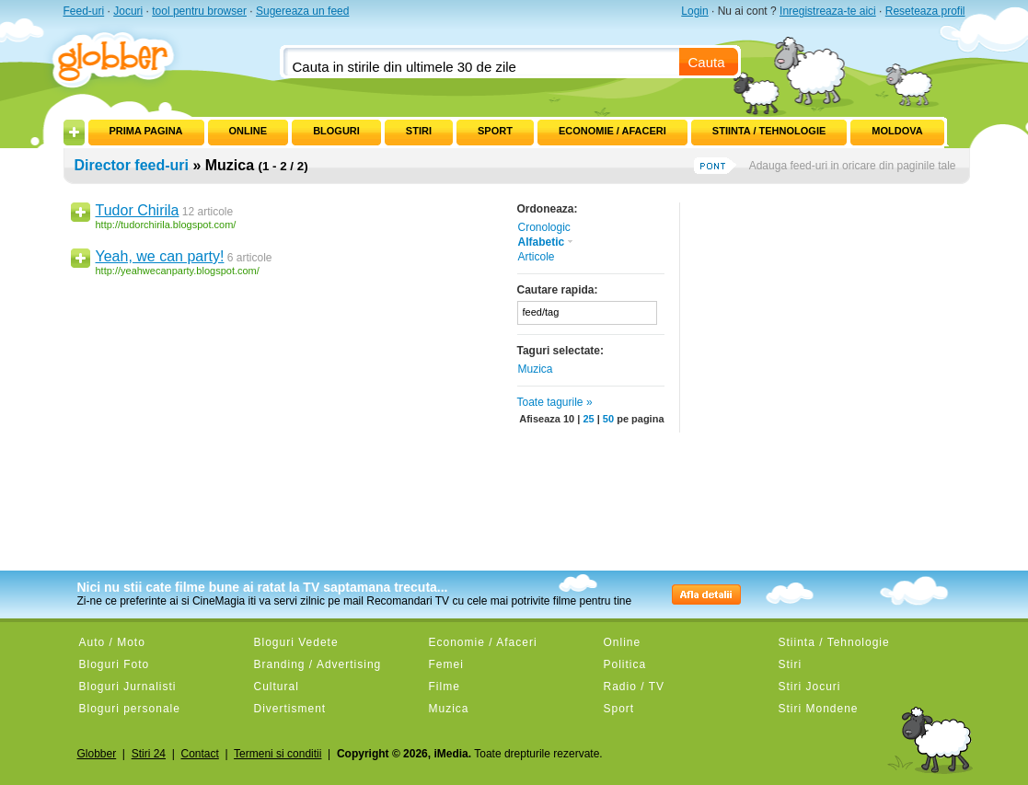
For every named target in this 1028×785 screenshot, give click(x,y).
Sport (495, 130)
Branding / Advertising (318, 664)
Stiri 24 (149, 753)
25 (588, 418)
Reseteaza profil (925, 11)
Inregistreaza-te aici (828, 11)
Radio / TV (634, 686)
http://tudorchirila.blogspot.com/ (166, 224)
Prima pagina (146, 130)
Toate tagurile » (555, 402)
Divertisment (290, 708)
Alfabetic (546, 242)
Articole (536, 256)
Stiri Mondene (819, 708)
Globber (97, 753)
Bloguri (336, 130)
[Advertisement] (823, 317)
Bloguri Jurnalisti (128, 686)
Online (248, 130)
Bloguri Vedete (296, 642)
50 (608, 418)
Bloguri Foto (114, 664)
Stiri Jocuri (810, 686)
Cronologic (544, 227)
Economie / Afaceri (612, 130)
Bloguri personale (129, 708)
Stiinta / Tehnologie (769, 130)
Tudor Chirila (137, 210)
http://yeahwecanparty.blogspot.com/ (178, 270)
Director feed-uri (132, 165)
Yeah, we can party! (160, 256)
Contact (199, 753)
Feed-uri (84, 11)
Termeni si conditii (277, 753)
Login (694, 11)
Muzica (535, 369)
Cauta (706, 62)
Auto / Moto (112, 642)
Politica (625, 664)
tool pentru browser (199, 11)
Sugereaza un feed (302, 11)
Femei (446, 664)
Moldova (897, 130)
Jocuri (128, 11)
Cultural (276, 686)
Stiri (419, 130)
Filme (444, 686)
